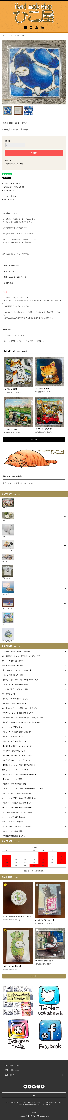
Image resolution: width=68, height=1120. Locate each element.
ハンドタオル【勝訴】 (11, 389)
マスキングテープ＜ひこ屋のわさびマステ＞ (17, 916)
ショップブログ (36, 1104)
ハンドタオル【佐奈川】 (11, 429)
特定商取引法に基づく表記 (14, 164)
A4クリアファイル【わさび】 (12, 966)
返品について (9, 160)
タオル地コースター (20, 35)
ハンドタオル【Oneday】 (43, 388)
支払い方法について (16, 1102)
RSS (44, 1104)
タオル (10, 35)
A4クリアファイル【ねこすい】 (45, 920)
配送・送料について (29, 1102)
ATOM (48, 1104)
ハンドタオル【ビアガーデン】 (44, 429)
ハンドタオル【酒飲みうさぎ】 (44, 961)
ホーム (4, 35)
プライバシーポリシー (24, 1104)
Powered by (34, 1116)
